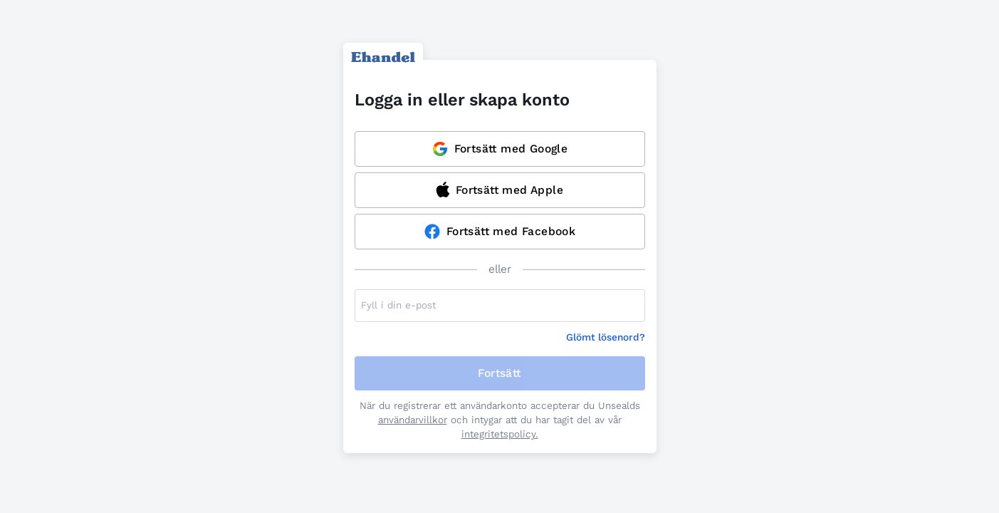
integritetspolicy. (499, 434)
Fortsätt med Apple (499, 189)
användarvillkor (412, 420)
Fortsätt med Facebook (499, 231)
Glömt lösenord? (605, 337)
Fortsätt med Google (499, 148)
